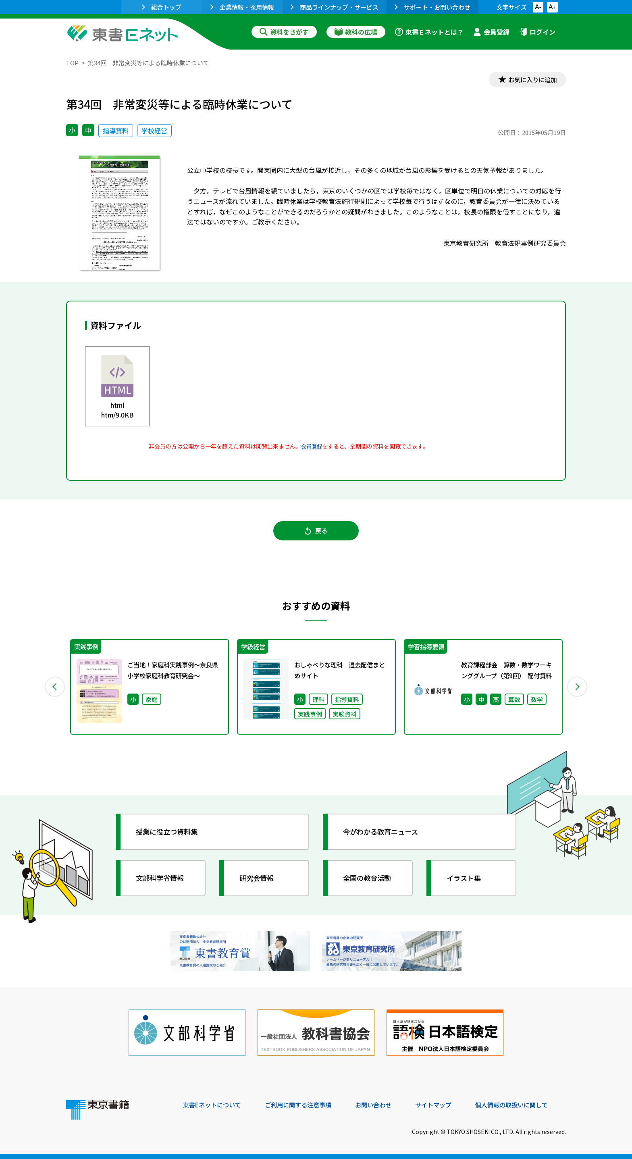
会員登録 (491, 32)
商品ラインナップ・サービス (334, 7)
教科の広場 (356, 32)
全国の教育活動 (369, 880)
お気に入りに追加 (531, 80)
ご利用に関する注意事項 (304, 1104)
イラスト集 (465, 880)
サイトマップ (445, 1104)
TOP (72, 62)
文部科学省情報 (162, 880)
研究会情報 (258, 880)
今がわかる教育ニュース (383, 834)
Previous (54, 689)
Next (577, 689)
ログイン (537, 32)
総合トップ (161, 7)
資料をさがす (284, 32)
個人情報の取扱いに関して (527, 1104)
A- (538, 7)
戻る (316, 532)
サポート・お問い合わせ (432, 7)
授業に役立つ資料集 (169, 834)
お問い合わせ (383, 1104)
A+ (553, 7)
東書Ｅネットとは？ (429, 32)
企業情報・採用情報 (242, 7)
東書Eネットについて (214, 1104)
